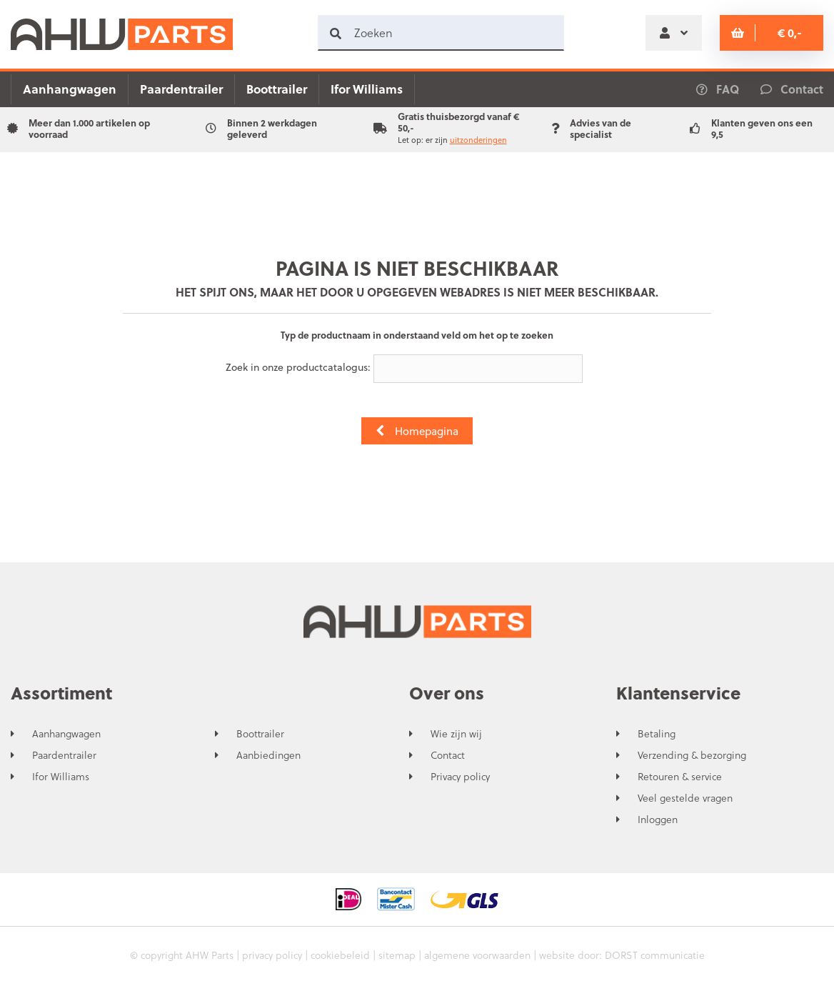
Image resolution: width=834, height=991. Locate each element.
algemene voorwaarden (477, 954)
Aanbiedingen (268, 755)
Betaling (656, 733)
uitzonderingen (478, 140)
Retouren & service (680, 776)
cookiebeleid (340, 954)
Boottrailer (276, 89)
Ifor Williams (367, 89)
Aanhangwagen (69, 89)
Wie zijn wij (456, 733)
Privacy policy (460, 776)
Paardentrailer (181, 89)
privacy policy (272, 954)
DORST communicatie (655, 954)
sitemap (397, 954)
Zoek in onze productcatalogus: (298, 366)
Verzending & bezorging (692, 755)
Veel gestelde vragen (685, 798)
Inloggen (658, 819)
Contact (448, 755)
